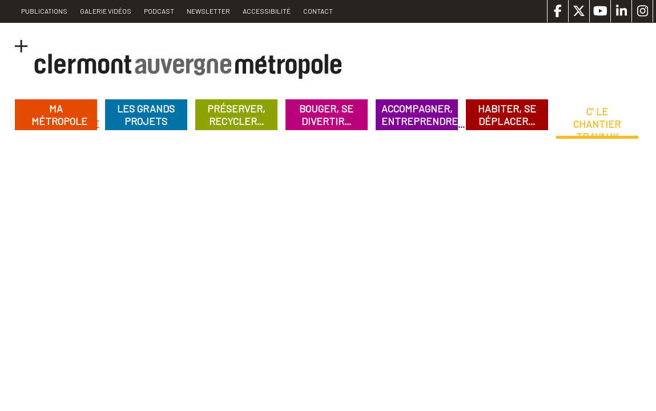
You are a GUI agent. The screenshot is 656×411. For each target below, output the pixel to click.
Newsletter (208, 11)
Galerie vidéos (105, 11)
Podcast (159, 11)
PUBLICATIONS (44, 11)
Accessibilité (267, 11)
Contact (318, 11)
